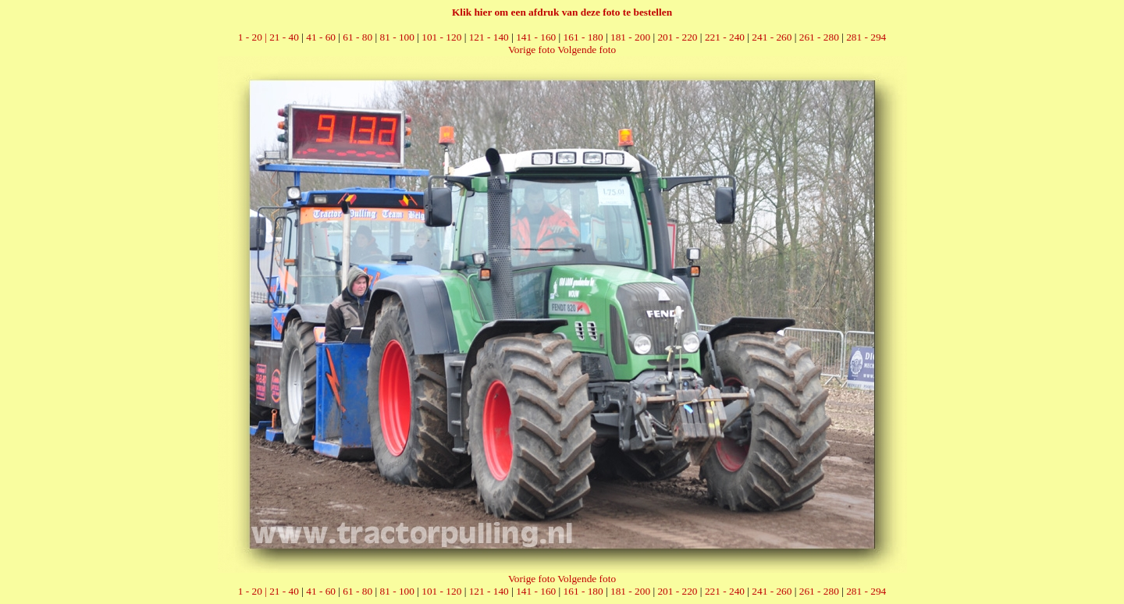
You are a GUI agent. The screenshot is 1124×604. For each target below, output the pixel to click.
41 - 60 (321, 37)
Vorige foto (531, 49)
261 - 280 (819, 37)
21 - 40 (284, 37)
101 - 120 (441, 37)
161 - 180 (583, 37)
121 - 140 (489, 37)
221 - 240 (725, 37)
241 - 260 (771, 37)
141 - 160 (536, 37)
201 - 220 (677, 37)
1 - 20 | (253, 37)
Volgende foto (586, 49)
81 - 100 (396, 37)
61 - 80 (357, 37)
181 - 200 (630, 37)
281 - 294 (866, 37)
